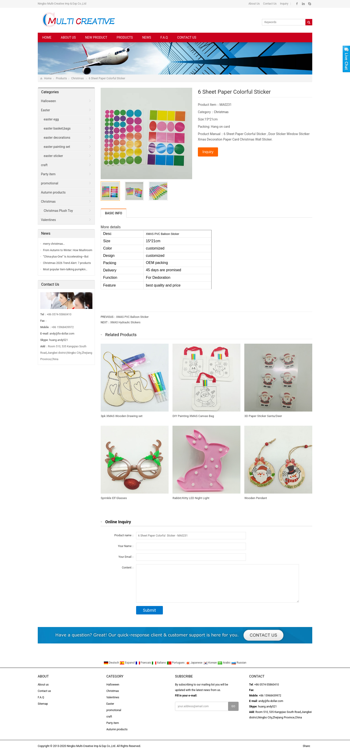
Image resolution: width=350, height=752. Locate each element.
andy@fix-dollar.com (62, 333)
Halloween (48, 101)
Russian (238, 662)
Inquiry (283, 3)
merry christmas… (54, 243)
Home (46, 37)
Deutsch (112, 662)
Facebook (297, 3)
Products (125, 37)
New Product (96, 37)
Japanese (194, 662)
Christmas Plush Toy (58, 211)
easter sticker (53, 156)
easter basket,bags (57, 128)
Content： (128, 567)
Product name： (124, 535)
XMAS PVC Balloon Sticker (132, 317)
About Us (254, 3)
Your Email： (126, 556)
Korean (210, 662)
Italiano (159, 662)
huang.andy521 (58, 340)
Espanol (127, 662)
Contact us (186, 37)
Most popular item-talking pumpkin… (65, 269)
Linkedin (303, 3)
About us (68, 37)
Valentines (48, 220)
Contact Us (269, 3)
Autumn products (53, 192)
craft (44, 165)
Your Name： (126, 546)
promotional (49, 183)
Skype (309, 3)
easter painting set (57, 147)
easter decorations (57, 137)
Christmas (77, 78)
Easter (45, 110)
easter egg (51, 119)
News (146, 37)
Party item (48, 174)
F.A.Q (164, 37)
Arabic (224, 662)
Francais (143, 662)
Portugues (176, 662)
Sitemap (43, 703)
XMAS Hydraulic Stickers (125, 322)
